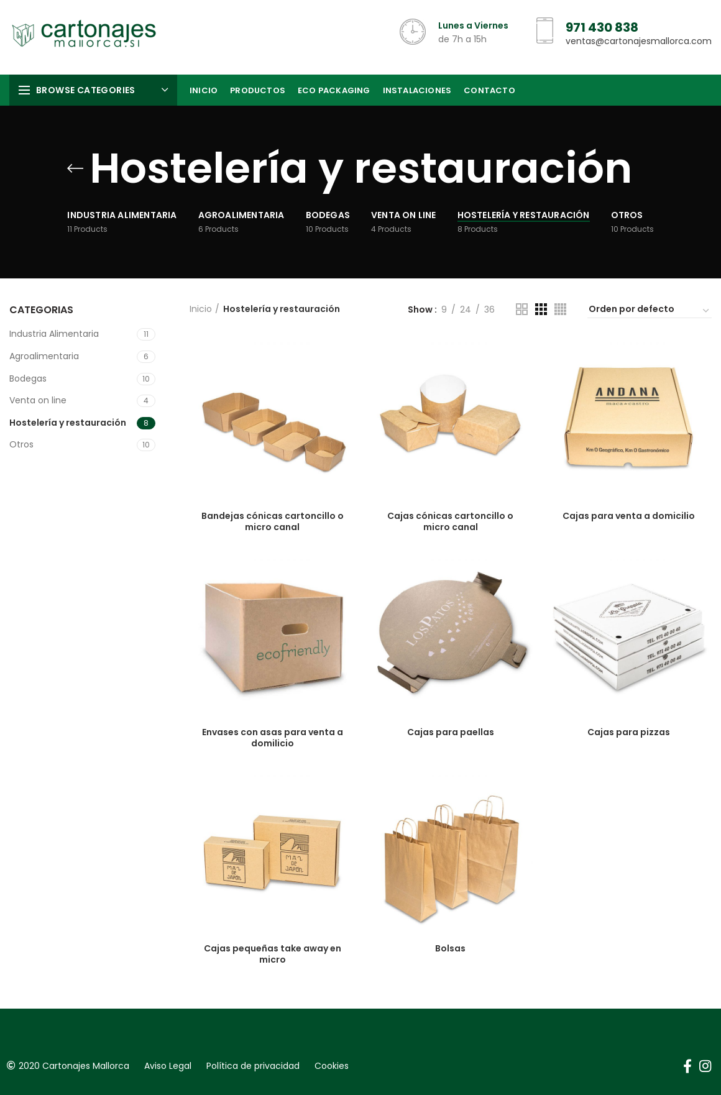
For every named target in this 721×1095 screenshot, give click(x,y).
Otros (21, 444)
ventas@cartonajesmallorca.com (639, 41)
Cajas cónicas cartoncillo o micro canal (450, 521)
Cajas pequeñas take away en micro (272, 954)
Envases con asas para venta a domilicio (272, 737)
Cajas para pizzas (628, 732)
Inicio (201, 309)
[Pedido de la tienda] (649, 310)
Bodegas (28, 378)
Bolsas (450, 948)
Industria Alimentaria (54, 334)
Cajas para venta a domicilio (629, 515)
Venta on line (38, 400)
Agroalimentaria (44, 356)
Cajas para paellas (450, 732)
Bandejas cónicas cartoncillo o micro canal (272, 521)
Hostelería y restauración (67, 422)
